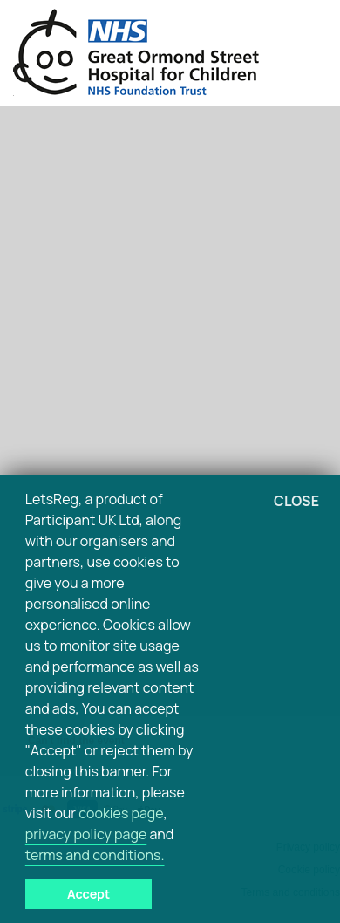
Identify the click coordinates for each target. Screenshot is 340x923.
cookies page (120, 813)
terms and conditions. (95, 855)
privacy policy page (85, 834)
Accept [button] (88, 893)
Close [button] (296, 501)
